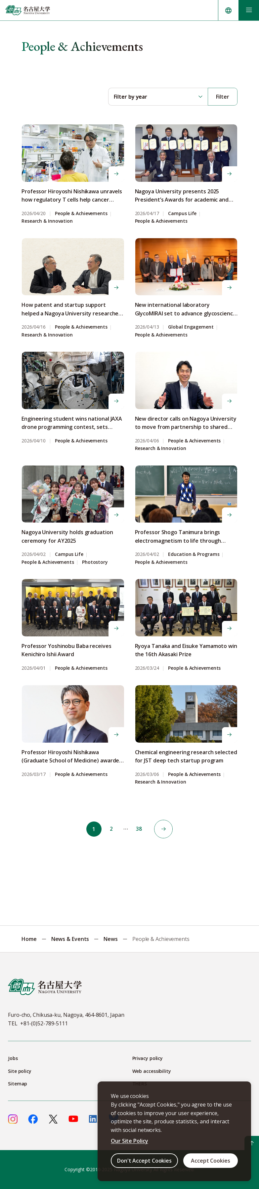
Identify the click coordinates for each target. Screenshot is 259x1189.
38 (140, 829)
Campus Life (182, 213)
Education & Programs (193, 554)
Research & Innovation (47, 221)
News (111, 939)
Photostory (95, 562)
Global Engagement (190, 327)
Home (29, 939)
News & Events (70, 939)
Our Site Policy (129, 1140)
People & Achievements (81, 213)
